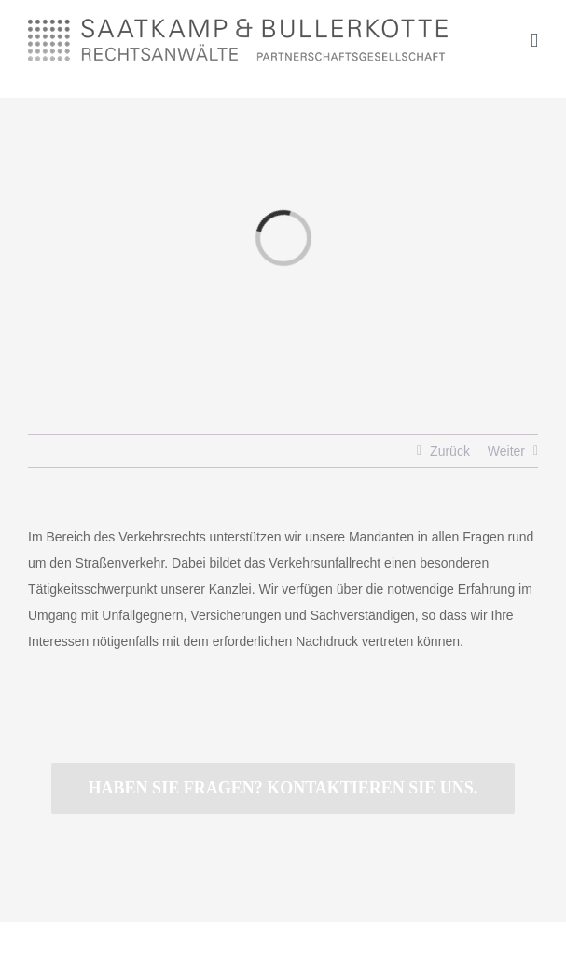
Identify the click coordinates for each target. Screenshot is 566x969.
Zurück (450, 450)
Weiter (506, 450)
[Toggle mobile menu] (534, 40)
